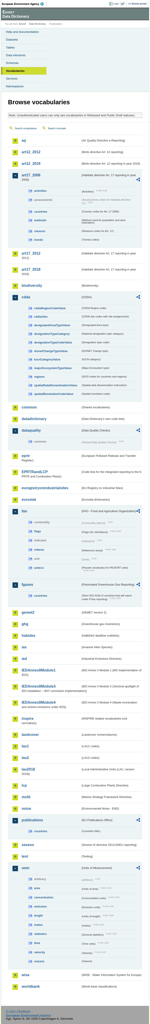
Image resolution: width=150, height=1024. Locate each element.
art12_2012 (31, 152)
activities (40, 190)
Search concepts (57, 128)
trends (38, 239)
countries (40, 211)
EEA (24, 4)
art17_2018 (31, 269)
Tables (10, 47)
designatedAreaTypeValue (52, 325)
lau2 (25, 758)
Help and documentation (22, 32)
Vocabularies (15, 71)
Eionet (22, 24)
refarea (39, 549)
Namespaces (15, 86)
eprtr (26, 456)
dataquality (31, 430)
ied (24, 659)
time (37, 943)
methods (40, 220)
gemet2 (28, 612)
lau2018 (28, 769)
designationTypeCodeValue (53, 342)
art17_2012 (31, 253)
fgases (27, 584)
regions (39, 376)
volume (39, 961)
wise (26, 975)
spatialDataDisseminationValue (55, 385)
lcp (24, 785)
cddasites (41, 316)
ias (24, 647)
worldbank (31, 986)
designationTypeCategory (52, 334)
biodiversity (32, 285)
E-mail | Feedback (18, 1011)
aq (24, 140)
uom (25, 868)
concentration (43, 897)
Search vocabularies (26, 128)
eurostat (29, 499)
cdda (26, 297)
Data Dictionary (37, 24)
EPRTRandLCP (35, 472)
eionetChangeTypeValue (51, 351)
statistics (40, 934)
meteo (38, 925)
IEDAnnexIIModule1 (39, 670)
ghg (25, 624)
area (37, 888)
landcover (30, 735)
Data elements (15, 55)
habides (28, 635)
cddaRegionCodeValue (50, 308)
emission (40, 906)
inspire (27, 718)
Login (116, 3)
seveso (28, 845)
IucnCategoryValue (47, 359)
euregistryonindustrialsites (45, 488)
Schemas (12, 63)
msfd (26, 797)
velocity (39, 952)
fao (24, 511)
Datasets (12, 39)
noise (26, 808)
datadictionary (34, 419)
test (25, 856)
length (38, 915)
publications (32, 820)
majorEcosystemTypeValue (53, 368)
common (29, 407)
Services (12, 78)
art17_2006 (31, 175)
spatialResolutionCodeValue (53, 394)
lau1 (25, 746)
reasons (39, 231)
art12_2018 (31, 163)
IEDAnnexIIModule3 (39, 686)
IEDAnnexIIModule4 (39, 702)
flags (37, 531)
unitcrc (39, 567)
